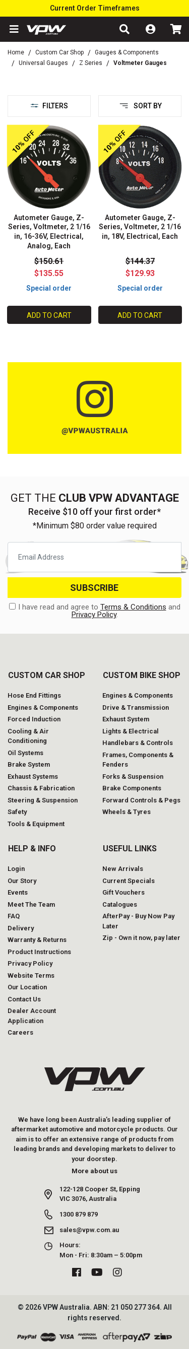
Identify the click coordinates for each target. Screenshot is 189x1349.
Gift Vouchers (123, 892)
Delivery (21, 928)
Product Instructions (39, 952)
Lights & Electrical (130, 731)
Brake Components (131, 788)
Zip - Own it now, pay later (141, 937)
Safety (17, 812)
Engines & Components (43, 707)
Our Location (27, 987)
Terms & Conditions (133, 607)
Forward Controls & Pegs (141, 800)
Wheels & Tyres (126, 812)
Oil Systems (25, 753)
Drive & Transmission (135, 707)
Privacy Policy (94, 614)
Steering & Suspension (43, 800)
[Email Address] (94, 557)
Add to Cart (49, 315)
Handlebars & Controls (137, 743)
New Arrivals (122, 868)
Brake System (29, 764)
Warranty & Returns (37, 939)
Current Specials (128, 881)
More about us (94, 1171)
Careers (20, 1032)
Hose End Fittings (34, 695)
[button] (13, 29)
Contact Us (24, 999)
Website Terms (31, 975)
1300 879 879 (78, 1214)
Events (18, 892)
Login (16, 868)
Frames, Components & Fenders (137, 760)
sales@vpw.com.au (89, 1230)
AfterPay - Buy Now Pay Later (138, 921)
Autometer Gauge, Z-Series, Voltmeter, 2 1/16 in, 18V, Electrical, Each (140, 227)
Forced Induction (34, 719)
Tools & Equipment (36, 824)
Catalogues (119, 904)
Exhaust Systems (33, 776)
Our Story (22, 881)
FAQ (14, 916)
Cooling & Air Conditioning (28, 736)
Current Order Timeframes (95, 8)
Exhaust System (125, 719)
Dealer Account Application (32, 1016)
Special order (49, 288)
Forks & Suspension (132, 776)
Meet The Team (31, 904)
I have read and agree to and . (94, 611)
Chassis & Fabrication (41, 788)
